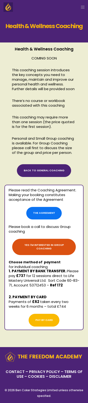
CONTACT (15, 371)
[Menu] (81, 7)
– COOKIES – (36, 376)
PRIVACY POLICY (45, 371)
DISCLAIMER (60, 376)
